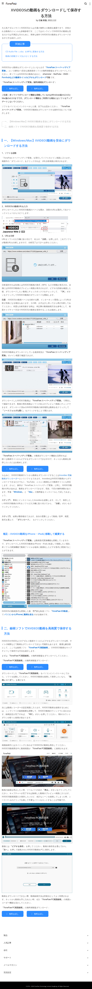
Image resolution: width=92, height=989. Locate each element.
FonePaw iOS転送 (60, 610)
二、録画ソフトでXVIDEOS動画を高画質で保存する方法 (31, 126)
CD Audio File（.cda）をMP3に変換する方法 (25, 51)
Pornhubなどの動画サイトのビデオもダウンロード (24, 77)
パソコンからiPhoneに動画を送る (19, 613)
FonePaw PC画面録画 (38, 646)
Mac (30, 491)
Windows (18, 491)
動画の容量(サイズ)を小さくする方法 (21, 56)
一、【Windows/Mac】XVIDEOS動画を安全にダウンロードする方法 (37, 121)
